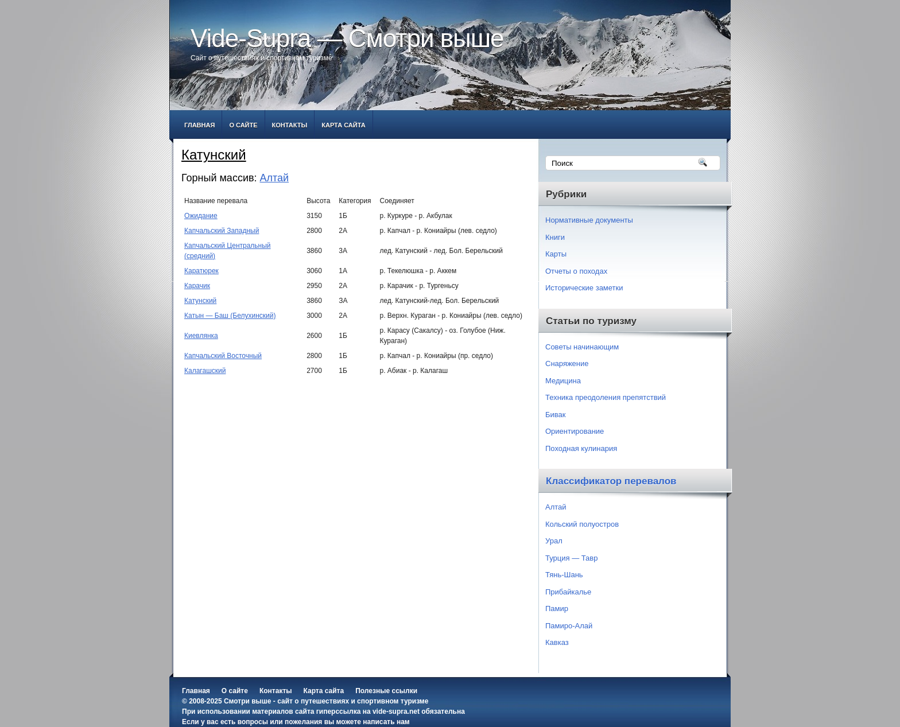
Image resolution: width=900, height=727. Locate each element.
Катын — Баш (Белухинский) (230, 316)
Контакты (290, 125)
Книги (555, 237)
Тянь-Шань (564, 574)
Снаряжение (567, 363)
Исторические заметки (584, 287)
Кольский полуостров (582, 524)
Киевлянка (201, 336)
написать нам (386, 722)
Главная (199, 125)
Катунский (200, 301)
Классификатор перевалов (611, 481)
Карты (556, 254)
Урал (553, 540)
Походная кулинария (581, 448)
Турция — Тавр (571, 558)
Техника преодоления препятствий (605, 397)
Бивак (555, 414)
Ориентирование (574, 431)
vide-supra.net (396, 711)
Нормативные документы (589, 220)
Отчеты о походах (576, 271)
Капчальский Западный (221, 231)
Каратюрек (201, 271)
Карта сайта (343, 125)
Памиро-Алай (568, 625)
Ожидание (201, 216)
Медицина (563, 380)
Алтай (274, 178)
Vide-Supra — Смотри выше (347, 38)
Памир (556, 608)
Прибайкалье (568, 592)
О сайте (243, 125)
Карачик (197, 286)
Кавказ (557, 642)
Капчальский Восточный (223, 356)
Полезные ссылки (386, 691)
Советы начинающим (582, 347)
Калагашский (205, 371)
